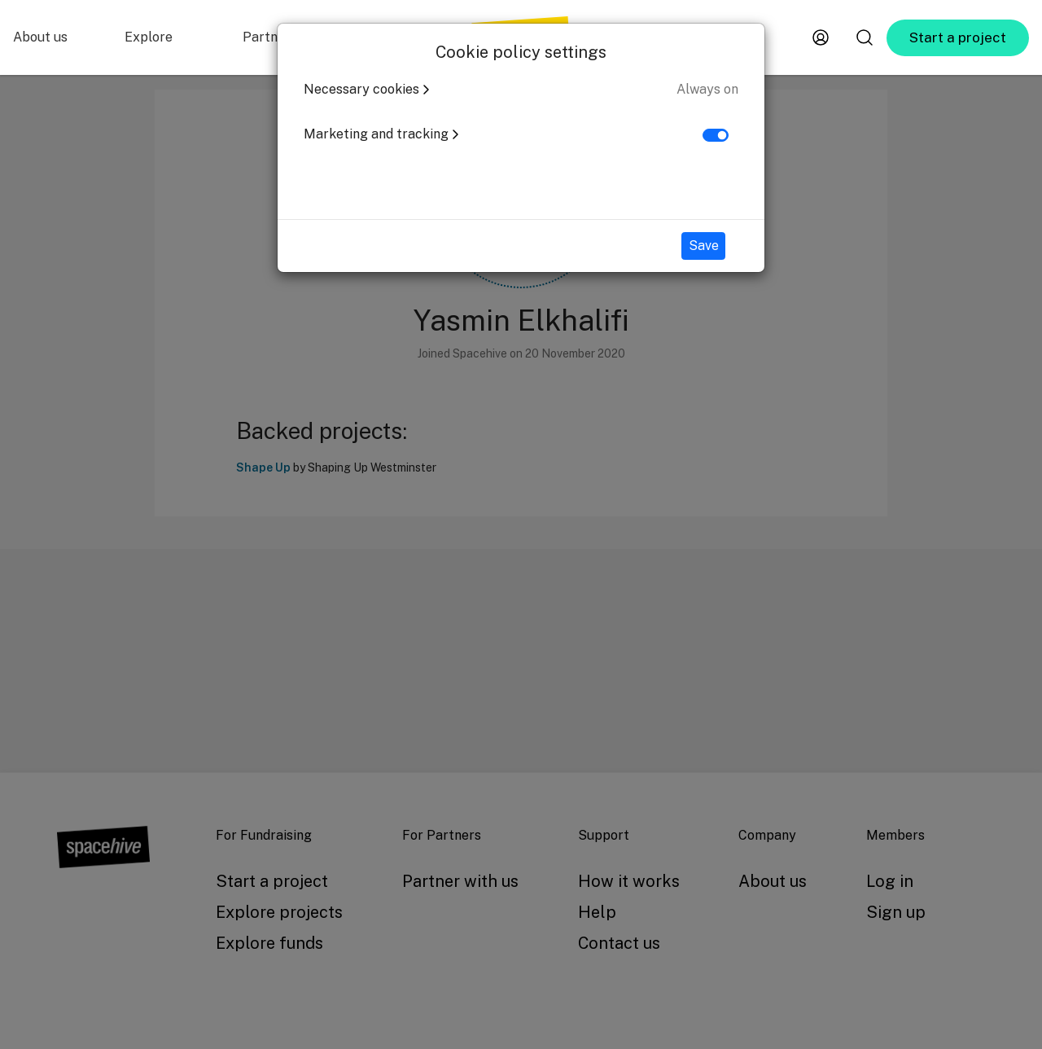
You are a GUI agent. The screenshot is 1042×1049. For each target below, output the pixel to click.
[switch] (716, 135)
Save (704, 245)
